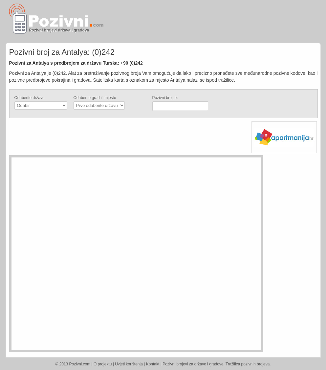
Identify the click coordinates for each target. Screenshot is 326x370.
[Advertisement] (240, 21)
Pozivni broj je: (165, 97)
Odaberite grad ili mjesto (95, 97)
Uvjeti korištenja (129, 364)
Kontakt (153, 364)
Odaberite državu (29, 97)
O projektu (103, 364)
